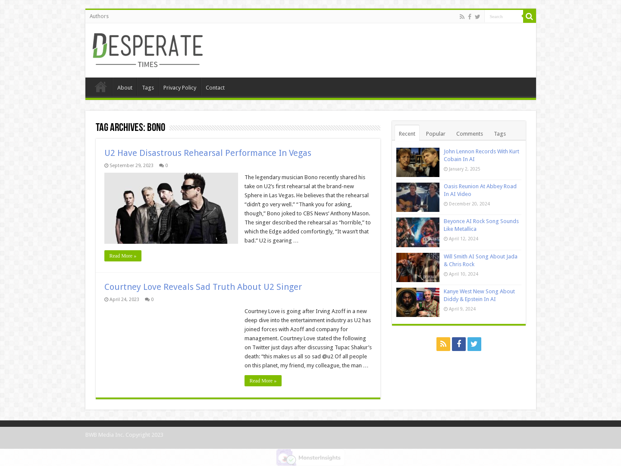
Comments (469, 133)
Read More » (123, 256)
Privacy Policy (179, 87)
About (124, 87)
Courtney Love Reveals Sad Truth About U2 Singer (203, 287)
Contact (215, 87)
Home (101, 87)
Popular (435, 133)
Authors (99, 16)
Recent (407, 133)
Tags (148, 87)
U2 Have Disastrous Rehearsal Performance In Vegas (207, 153)
